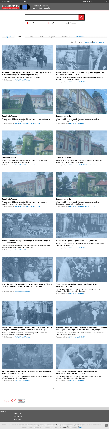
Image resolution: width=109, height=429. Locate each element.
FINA (24, 1)
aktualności (80, 36)
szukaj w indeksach (70, 23)
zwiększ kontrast (87, 1)
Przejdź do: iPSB (7, 1)
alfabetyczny (18, 416)
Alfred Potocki (35, 124)
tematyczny (17, 419)
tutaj (80, 428)
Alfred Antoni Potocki (23, 80)
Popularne (88, 42)
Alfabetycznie (98, 42)
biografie (8, 36)
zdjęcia (19, 36)
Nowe (80, 42)
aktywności (17, 414)
